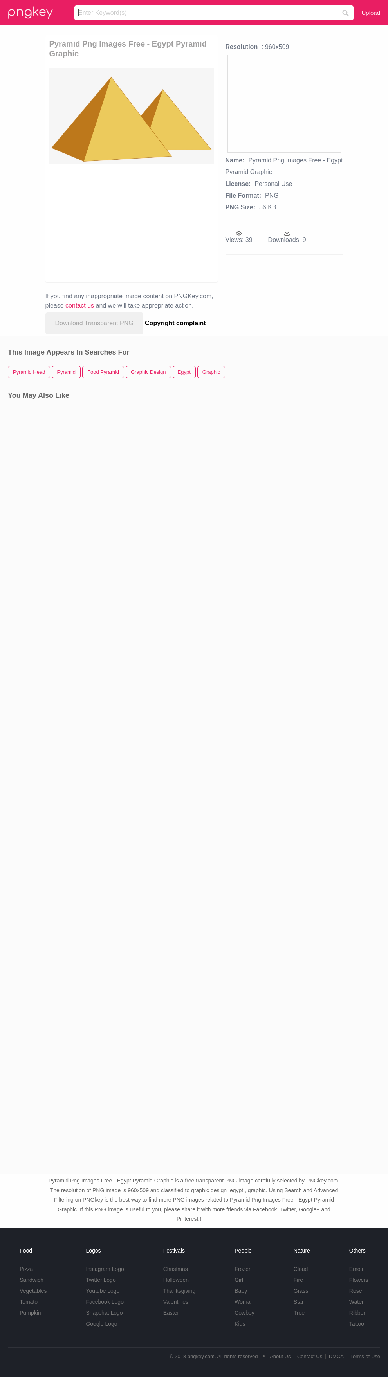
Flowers (358, 1280)
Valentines (175, 1302)
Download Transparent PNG (94, 323)
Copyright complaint (175, 323)
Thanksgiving (179, 1291)
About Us (280, 1356)
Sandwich (31, 1280)
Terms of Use (365, 1356)
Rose (355, 1291)
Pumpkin (30, 1313)
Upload (370, 12)
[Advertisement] (162, 222)
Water (356, 1302)
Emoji (356, 1269)
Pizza (26, 1269)
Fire (298, 1280)
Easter (171, 1313)
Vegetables (33, 1291)
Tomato (29, 1302)
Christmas (175, 1269)
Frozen (243, 1269)
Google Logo (101, 1324)
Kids (240, 1324)
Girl (239, 1280)
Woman (244, 1302)
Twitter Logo (100, 1280)
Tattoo (356, 1324)
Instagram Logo (105, 1269)
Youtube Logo (102, 1291)
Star (299, 1302)
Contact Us (309, 1356)
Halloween (176, 1280)
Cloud (301, 1269)
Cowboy (244, 1313)
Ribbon (357, 1313)
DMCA (336, 1356)
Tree (299, 1313)
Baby (241, 1291)
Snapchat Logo (104, 1313)
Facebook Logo (105, 1302)
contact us (79, 305)
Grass (301, 1291)
